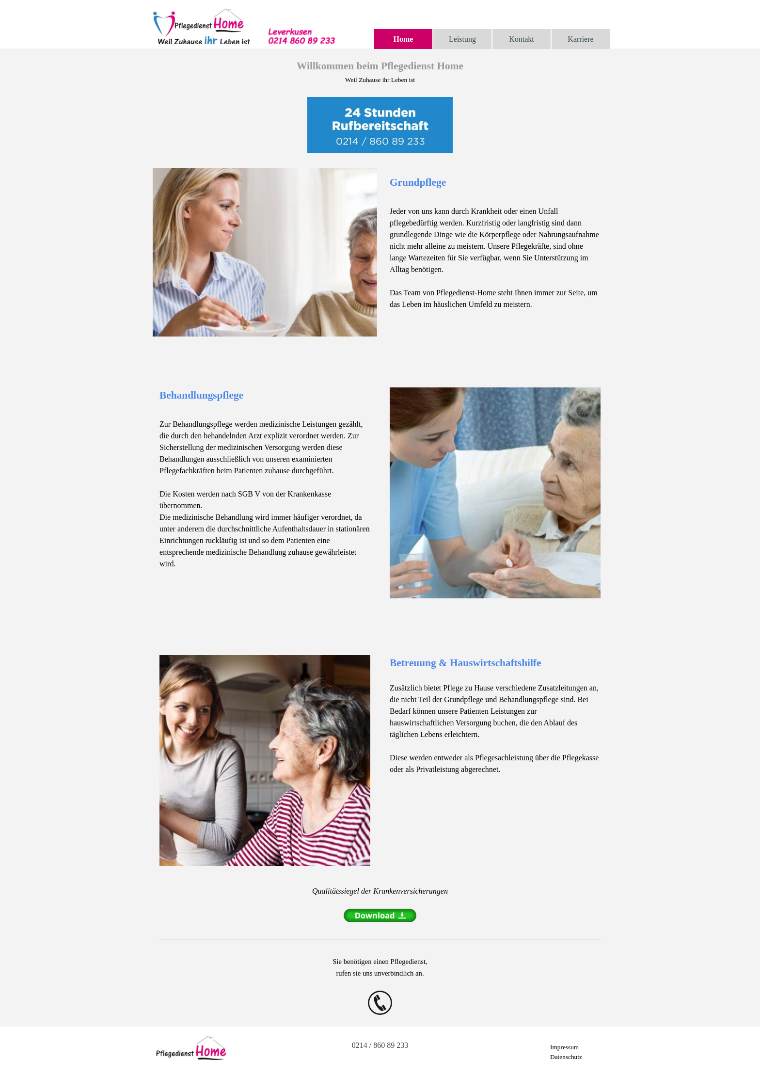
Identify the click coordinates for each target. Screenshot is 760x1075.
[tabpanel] (380, 106)
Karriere (580, 39)
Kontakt (521, 39)
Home (403, 39)
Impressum (564, 1047)
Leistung (462, 39)
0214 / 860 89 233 (380, 1045)
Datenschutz (566, 1056)
